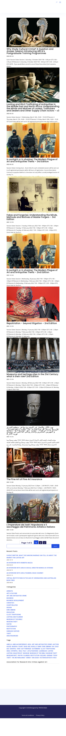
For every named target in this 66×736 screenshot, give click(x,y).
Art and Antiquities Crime (17, 595)
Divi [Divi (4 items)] (53, 646)
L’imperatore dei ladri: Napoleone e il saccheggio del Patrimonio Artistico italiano (31, 525)
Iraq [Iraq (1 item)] (20, 651)
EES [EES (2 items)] (8, 649)
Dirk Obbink (11, 610)
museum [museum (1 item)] (26, 653)
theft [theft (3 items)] (9, 657)
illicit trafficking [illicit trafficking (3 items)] (48, 649)
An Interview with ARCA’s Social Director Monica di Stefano (30, 568)
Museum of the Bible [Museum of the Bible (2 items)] (38, 653)
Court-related (12, 605)
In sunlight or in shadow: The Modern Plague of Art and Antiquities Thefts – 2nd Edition (32, 271)
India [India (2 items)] (8, 651)
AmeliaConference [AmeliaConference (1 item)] (20, 644)
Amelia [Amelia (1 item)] (9, 644)
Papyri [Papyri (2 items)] (20, 655)
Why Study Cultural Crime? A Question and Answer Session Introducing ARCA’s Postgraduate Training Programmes (30, 51)
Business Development (15, 600)
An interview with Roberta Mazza (20, 563)
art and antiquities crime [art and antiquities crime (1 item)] (42, 644)
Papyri (9, 624)
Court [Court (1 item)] (20, 646)
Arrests (10, 591)
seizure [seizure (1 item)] (43, 655)
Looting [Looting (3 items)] (10, 653)
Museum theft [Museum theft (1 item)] (51, 653)
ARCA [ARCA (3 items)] (29, 644)
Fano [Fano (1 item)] (18, 649)
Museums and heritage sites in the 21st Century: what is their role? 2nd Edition (32, 375)
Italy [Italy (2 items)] (24, 651)
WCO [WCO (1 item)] (55, 657)
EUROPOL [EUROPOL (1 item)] (13, 649)
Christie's (10, 603)
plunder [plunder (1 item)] (26, 655)
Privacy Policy (40, 733)
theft (9, 633)
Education (11, 612)
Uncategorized (12, 636)
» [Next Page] (44, 543)
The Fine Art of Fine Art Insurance (24, 479)
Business (10, 598)
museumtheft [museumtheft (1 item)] (12, 655)
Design (9, 607)
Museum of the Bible (14, 619)
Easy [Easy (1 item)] (57, 646)
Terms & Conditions (28, 733)
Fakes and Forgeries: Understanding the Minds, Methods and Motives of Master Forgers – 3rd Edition (32, 217)
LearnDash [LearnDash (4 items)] (43, 651)
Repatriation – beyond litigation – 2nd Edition (32, 323)
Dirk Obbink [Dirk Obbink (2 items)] (46, 646)
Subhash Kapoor (13, 631)
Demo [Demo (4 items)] (40, 646)
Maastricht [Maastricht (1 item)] (17, 653)
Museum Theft (12, 621)
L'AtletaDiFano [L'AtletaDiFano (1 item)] (32, 651)
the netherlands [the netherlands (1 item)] (18, 657)
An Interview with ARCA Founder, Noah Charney (25, 573)
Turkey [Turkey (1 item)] (28, 657)
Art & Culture (12, 593)
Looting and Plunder (15, 617)
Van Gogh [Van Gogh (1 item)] (35, 657)
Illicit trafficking (14, 614)
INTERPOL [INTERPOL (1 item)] (14, 651)
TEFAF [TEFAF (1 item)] (55, 655)
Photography (12, 626)
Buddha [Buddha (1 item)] (15, 646)
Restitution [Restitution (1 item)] (35, 655)
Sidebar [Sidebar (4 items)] (49, 655)
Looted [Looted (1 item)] (50, 651)
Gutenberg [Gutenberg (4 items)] (36, 649)
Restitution (11, 629)
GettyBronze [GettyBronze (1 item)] (26, 649)
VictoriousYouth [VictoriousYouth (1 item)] (46, 657)
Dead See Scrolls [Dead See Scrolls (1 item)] (30, 646)
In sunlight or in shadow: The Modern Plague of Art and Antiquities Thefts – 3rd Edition (32, 160)
